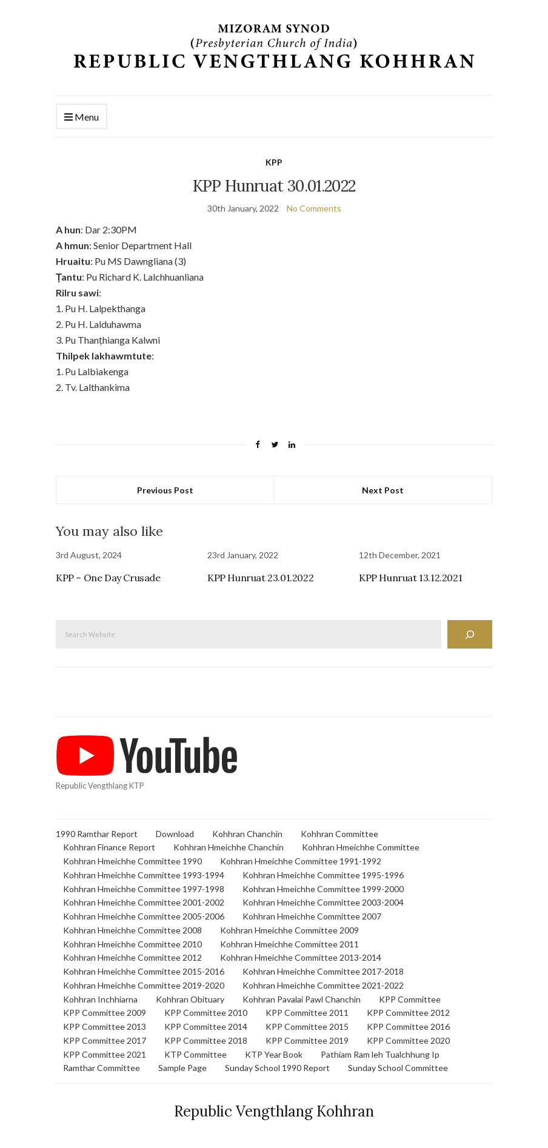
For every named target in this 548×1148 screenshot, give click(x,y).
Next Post (383, 490)
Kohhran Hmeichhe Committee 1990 (132, 861)
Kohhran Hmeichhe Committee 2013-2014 (300, 957)
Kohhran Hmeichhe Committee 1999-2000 (323, 889)
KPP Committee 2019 (307, 1040)
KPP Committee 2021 (104, 1054)
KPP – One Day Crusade (108, 578)
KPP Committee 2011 (307, 1012)
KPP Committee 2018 (205, 1040)
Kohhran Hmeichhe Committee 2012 (132, 957)
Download (175, 834)
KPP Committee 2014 (205, 1026)
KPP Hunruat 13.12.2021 (410, 578)
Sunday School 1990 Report (277, 1068)
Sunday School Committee (398, 1068)
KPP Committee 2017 (104, 1040)
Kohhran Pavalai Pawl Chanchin (301, 999)
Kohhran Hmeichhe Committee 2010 (132, 944)
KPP (274, 162)
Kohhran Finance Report (109, 847)
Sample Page (182, 1068)
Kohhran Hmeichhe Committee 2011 (289, 944)
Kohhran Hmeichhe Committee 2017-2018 (323, 971)
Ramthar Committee (101, 1068)
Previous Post (165, 490)
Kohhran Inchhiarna (100, 999)
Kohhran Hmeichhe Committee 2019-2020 (143, 985)
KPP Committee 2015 (307, 1026)
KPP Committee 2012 (408, 1012)
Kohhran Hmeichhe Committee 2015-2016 (143, 971)
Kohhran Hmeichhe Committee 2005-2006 (143, 916)
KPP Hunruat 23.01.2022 (260, 578)
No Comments (314, 208)
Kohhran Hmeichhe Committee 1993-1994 (143, 875)
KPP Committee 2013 (104, 1026)
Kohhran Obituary (190, 999)
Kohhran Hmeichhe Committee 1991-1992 (300, 861)
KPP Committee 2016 (408, 1026)
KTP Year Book (273, 1054)
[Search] (469, 634)
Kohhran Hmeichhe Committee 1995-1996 (323, 875)
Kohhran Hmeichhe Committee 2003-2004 (323, 902)
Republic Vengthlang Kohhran (274, 1111)
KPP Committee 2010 (205, 1012)
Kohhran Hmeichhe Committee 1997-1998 (143, 889)
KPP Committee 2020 (408, 1040)
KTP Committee (195, 1054)
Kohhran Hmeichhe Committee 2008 (132, 930)
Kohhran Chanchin (247, 834)
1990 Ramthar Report (97, 834)
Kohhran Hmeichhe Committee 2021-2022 (323, 985)
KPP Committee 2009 (104, 1012)
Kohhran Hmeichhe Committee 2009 (289, 930)
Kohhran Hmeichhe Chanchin (228, 847)
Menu (81, 117)
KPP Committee (410, 999)
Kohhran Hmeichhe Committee (360, 847)
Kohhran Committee (339, 834)
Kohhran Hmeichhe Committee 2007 (311, 916)
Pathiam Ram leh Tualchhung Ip (380, 1054)
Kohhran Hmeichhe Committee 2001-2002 (143, 902)
